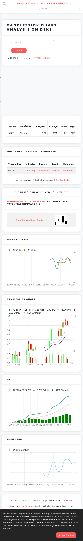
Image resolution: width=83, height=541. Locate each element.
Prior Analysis (61, 180)
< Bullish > (14, 500)
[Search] (32, 42)
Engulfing (30, 170)
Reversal (43, 170)
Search (18, 50)
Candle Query (27, 506)
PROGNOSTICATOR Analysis (26, 201)
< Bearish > (68, 500)
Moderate (68, 170)
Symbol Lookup (42, 57)
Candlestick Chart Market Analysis (44, 3)
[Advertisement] (41, 92)
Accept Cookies (66, 535)
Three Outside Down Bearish (30, 220)
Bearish (55, 170)
